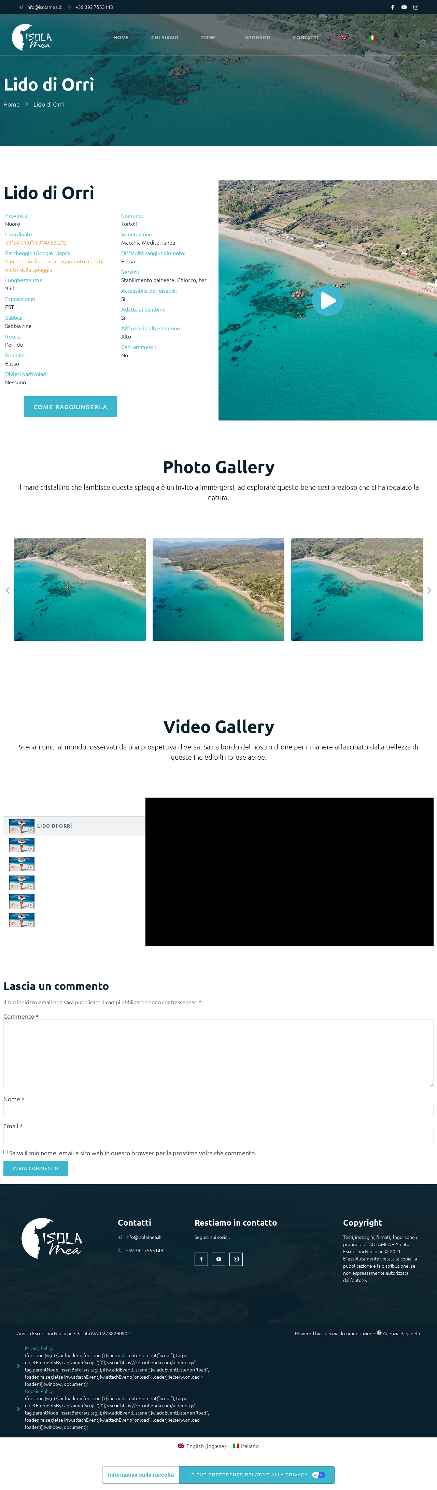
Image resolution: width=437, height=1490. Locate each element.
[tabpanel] (289, 870)
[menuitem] (345, 38)
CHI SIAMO (166, 37)
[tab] (74, 824)
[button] (7, 588)
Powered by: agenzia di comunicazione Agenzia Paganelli (357, 1336)
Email (13, 1129)
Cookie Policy (39, 1394)
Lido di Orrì (54, 824)
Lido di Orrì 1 (57, 842)
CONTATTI (307, 37)
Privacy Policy (39, 1351)
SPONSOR (259, 37)
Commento (21, 1014)
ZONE (213, 37)
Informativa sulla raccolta (141, 1478)
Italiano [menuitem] (250, 1449)
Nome (14, 1101)
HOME (122, 37)
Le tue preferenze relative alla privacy (248, 1478)
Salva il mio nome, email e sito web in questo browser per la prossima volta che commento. (132, 1156)
